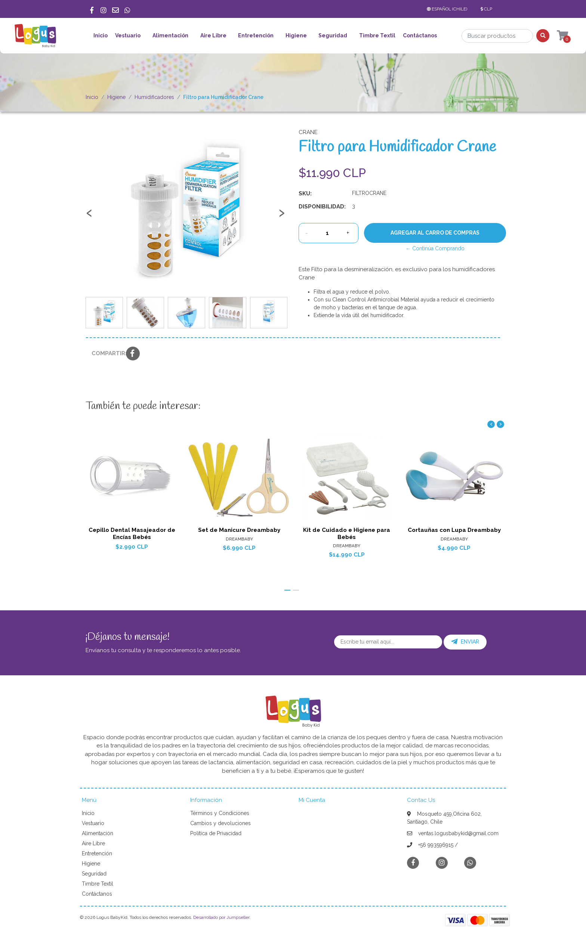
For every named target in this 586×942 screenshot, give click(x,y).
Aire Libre (213, 35)
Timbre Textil (377, 35)
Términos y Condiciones (219, 813)
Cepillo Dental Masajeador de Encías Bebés (132, 533)
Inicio (100, 35)
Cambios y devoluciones (220, 823)
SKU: (305, 193)
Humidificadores (154, 97)
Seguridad (332, 35)
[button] (448, 9)
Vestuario (128, 35)
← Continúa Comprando (435, 248)
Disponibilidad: (322, 206)
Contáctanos (420, 35)
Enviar (465, 641)
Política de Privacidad (215, 833)
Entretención (256, 35)
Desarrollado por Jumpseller (221, 917)
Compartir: (106, 353)
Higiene (296, 35)
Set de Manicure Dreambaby (239, 530)
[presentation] (89, 216)
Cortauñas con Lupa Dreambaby (454, 530)
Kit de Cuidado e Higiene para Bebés (346, 533)
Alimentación (170, 35)
